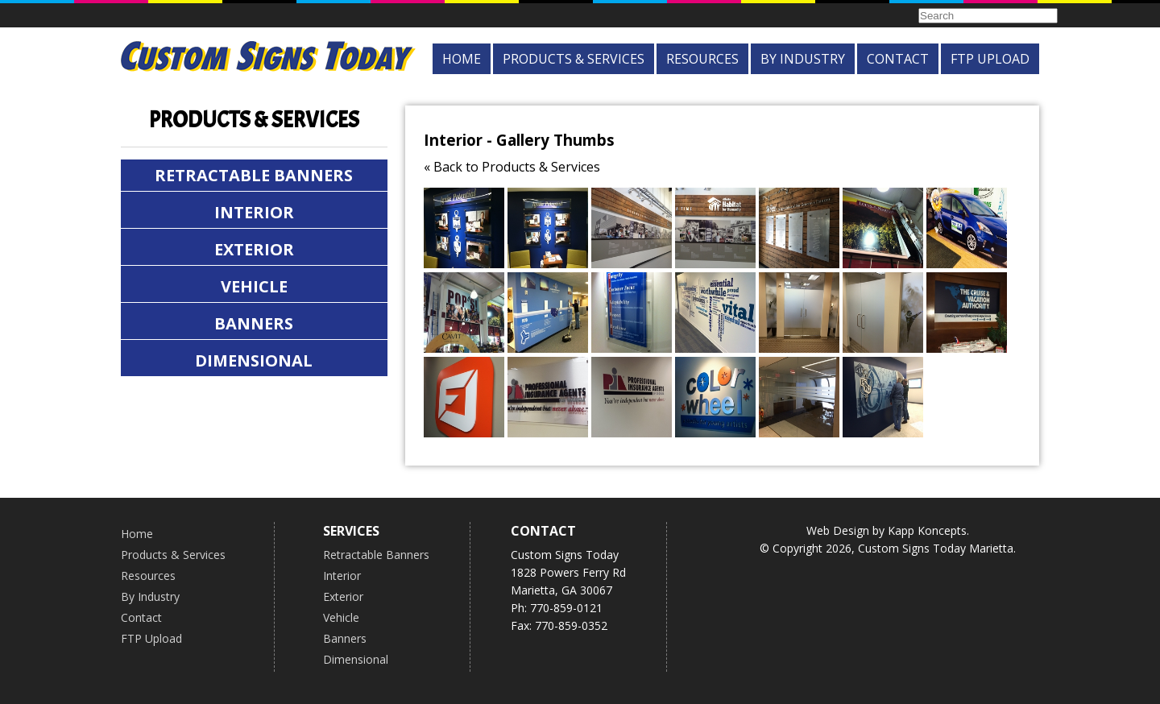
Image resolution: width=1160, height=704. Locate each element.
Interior (254, 212)
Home (461, 59)
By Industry (802, 59)
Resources (702, 59)
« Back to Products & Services (512, 167)
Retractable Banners (254, 175)
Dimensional (254, 360)
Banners (253, 323)
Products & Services (573, 59)
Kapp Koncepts (927, 530)
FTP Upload (990, 59)
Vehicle (254, 286)
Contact (898, 59)
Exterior (254, 249)
